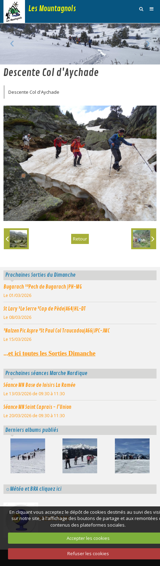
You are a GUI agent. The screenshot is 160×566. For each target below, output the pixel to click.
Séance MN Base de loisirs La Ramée (39, 385)
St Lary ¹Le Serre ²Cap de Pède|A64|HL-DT (44, 309)
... (49, 353)
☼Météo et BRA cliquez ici (33, 488)
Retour (80, 239)
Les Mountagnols (52, 8)
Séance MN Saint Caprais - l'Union (37, 407)
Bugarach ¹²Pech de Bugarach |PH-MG (42, 287)
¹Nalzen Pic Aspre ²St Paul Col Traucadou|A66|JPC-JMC (56, 331)
